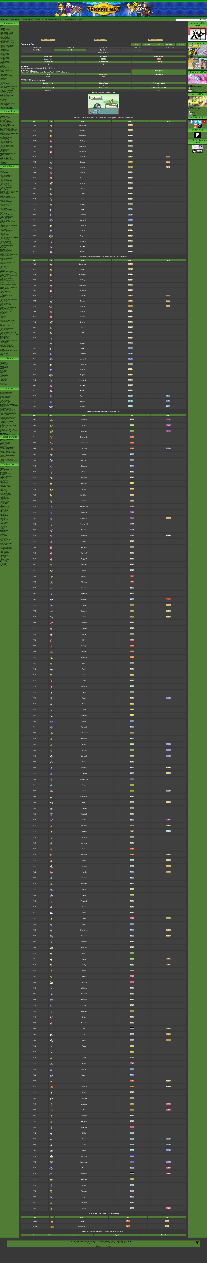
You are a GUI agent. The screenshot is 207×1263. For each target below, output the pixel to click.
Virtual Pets (3, 348)
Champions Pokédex (69, 19)
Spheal (82, 396)
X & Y (1, 224)
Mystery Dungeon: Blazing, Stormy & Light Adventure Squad (9, 276)
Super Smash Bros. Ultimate (7, 221)
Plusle (84, 1046)
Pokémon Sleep (4, 184)
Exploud (84, 999)
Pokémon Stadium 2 (5, 319)
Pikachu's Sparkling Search (7, 454)
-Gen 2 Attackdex (4, 52)
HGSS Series (3, 379)
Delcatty (84, 1023)
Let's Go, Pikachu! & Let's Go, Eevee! (8, 211)
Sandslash (82, 130)
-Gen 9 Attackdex (4, 61)
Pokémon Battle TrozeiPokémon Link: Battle (8, 228)
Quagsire (84, 773)
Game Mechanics (4, 74)
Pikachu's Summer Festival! (7, 447)
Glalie (84, 1133)
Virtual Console (4, 342)
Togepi (84, 692)
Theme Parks (3, 99)
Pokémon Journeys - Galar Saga (8, 129)
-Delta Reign (3, 478)
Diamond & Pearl (4, 269)
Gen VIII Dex (70, 47)
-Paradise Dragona (5, 550)
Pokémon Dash (4, 300)
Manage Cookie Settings (123, 1241)
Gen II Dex (103, 50)
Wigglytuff (82, 151)
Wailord (83, 1075)
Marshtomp (84, 930)
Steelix (84, 802)
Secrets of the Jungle (5, 432)
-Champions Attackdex (6, 62)
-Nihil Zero (3, 534)
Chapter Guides (4, 366)
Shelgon (84, 1156)
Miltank (82, 246)
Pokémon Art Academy (6, 230)
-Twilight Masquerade (5, 500)
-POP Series (3, 529)
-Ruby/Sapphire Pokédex (6, 32)
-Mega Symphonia (5, 539)
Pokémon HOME (4, 193)
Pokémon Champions (5, 175)
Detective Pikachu (5, 218)
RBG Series (3, 369)
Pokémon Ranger (4, 305)
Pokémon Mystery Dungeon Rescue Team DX (7, 198)
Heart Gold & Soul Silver (6, 271)
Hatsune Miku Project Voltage (8, 89)
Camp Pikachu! (4, 444)
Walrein (82, 406)
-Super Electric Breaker (6, 548)
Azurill (84, 1005)
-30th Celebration (4, 480)
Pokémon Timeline (5, 83)
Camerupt (84, 1086)
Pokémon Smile (4, 200)
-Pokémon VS (4, 560)
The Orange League (5, 119)
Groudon (84, 1202)
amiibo (2, 349)
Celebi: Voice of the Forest (7, 399)
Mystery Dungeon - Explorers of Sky (8, 282)
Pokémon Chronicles (5, 134)
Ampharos (84, 715)
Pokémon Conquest (5, 255)
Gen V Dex (170, 47)
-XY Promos (3, 527)
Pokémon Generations (6, 141)
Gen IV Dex (37, 50)
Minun (84, 1052)
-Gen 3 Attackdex (4, 53)
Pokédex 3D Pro (4, 261)
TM (158, 44)
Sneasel (84, 831)
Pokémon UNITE (4, 183)
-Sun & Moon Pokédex (6, 37)
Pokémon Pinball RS (5, 304)
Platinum (2, 270)
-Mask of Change (4, 554)
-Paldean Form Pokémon (6, 108)
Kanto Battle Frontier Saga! (7, 123)
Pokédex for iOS (4, 266)
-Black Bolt (3, 489)
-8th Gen (2, 81)
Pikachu (83, 483)
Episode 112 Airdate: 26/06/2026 (194, 109)
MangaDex (3, 362)
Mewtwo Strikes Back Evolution (8, 430)
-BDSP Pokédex (4, 41)
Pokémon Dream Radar (6, 250)
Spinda (84, 1092)
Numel (84, 1081)
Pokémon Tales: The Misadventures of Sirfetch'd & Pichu (8, 160)
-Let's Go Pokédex (5, 38)
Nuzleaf (83, 959)
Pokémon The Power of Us (7, 429)
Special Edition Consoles (6, 344)
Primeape (84, 582)
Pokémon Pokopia (5, 176)
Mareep (83, 704)
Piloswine (84, 866)
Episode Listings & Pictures (7, 113)
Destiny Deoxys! (4, 403)
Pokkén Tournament (5, 241)
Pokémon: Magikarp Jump (7, 215)
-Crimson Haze (4, 555)
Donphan (83, 236)
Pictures (192, 91)
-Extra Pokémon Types (6, 469)
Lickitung (82, 172)
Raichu (84, 489)
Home (12, 19)
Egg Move (181, 44)
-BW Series (3, 514)
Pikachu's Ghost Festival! (6, 448)
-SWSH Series (4, 510)
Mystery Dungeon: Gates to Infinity (9, 254)
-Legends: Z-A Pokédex (6, 46)
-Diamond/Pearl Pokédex (6, 33)
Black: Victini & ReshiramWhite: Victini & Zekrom (8, 414)
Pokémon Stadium (5, 333)
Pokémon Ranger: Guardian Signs (9, 273)
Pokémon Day (4, 94)
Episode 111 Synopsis (195, 87)
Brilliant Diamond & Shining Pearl (9, 191)
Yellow (2, 327)
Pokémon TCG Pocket (6, 187)
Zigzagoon (84, 941)
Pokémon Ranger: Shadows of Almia (8, 285)
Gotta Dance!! (4, 446)
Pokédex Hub (39, 19)
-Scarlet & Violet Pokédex (7, 45)
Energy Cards (3, 472)
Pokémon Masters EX (6, 182)
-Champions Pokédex (5, 48)
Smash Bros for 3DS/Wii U (7, 244)
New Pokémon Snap (5, 203)
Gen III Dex (70, 50)
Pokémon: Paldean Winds (7, 146)
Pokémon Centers (5, 85)
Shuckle (83, 825)
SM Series (3, 386)
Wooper (83, 767)
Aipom (84, 762)
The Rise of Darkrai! (5, 408)
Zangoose (84, 1098)
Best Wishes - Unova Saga (7, 125)
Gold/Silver (3, 316)
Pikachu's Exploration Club (7, 451)
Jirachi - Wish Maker (5, 401)
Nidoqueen (83, 518)
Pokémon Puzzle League (6, 328)
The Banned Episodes (6, 137)
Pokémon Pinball (4, 331)
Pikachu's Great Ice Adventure (8, 452)
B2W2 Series (3, 382)
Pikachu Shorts (9, 437)
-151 (1, 505)
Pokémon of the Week (6, 77)
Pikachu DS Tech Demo (6, 309)
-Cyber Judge (3, 558)
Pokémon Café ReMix (6, 180)
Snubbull (84, 808)
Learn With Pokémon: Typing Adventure (7, 263)
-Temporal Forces (4, 501)
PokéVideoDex (4, 152)
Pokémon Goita (4, 353)
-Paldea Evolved (4, 507)
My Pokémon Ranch (5, 290)
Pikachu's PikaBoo (5, 443)
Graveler (82, 162)
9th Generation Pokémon (6, 106)
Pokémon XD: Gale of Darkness (8, 299)
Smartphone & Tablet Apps (7, 346)
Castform (84, 1115)
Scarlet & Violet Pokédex (53, 19)
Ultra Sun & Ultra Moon (6, 209)
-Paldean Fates (4, 502)
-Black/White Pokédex (6, 34)
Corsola (83, 872)
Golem (82, 167)
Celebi (84, 918)
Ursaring (84, 843)
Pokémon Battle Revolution (7, 280)
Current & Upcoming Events (7, 103)
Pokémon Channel (5, 302)
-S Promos (3, 564)
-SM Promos (3, 526)
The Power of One (5, 395)
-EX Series (3, 517)
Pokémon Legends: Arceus (7, 192)
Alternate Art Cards (5, 473)
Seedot (84, 953)
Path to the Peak (4, 149)
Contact (24, 19)
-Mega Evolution (4, 488)
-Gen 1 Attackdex (4, 50)
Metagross (84, 1173)
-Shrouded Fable (4, 498)
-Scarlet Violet (4, 509)
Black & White (4, 247)
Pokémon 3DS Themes (6, 345)
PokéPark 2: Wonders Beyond (8, 257)
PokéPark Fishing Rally (6, 311)
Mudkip (84, 924)
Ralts (84, 970)
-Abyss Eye (3, 531)
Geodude (83, 157)
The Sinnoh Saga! (5, 124)
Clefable (84, 547)
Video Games (9, 166)
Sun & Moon (3, 208)
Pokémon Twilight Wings (6, 142)
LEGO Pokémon (4, 96)
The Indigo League (5, 117)
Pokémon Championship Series (8, 86)
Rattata (84, 472)
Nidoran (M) (84, 524)
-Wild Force (3, 556)
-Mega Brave (3, 538)
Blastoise (84, 466)
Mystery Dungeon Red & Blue (8, 307)
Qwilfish (84, 820)
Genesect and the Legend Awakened (7, 419)
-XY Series (3, 513)
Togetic (84, 698)
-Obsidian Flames (5, 506)
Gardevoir (84, 982)
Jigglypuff (82, 146)
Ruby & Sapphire (4, 294)
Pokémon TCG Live (5, 205)
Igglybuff (82, 204)
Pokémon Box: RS (5, 303)
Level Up (147, 44)
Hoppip (84, 744)
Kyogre (84, 1197)
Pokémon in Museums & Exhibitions (6, 91)
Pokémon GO (3, 179)
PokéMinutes (3, 150)
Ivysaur (84, 425)
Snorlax (82, 183)
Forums (17, 19)
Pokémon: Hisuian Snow (6, 145)
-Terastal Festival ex (5, 547)
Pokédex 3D (3, 259)
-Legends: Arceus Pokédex (7, 42)
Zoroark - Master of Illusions (7, 412)
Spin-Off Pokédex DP (5, 69)
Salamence (84, 1162)
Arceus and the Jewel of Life (7, 410)
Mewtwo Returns (4, 397)
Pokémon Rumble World (6, 236)
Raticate (84, 477)
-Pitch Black (3, 481)
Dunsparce (82, 225)
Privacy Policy (109, 1241)
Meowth (84, 564)
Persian (83, 570)
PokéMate (3, 313)
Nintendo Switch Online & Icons (8, 350)
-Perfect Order (4, 484)
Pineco (84, 785)
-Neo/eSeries (3, 518)
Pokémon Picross (4, 238)
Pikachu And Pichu (5, 442)
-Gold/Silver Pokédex (5, 31)
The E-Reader (4, 312)
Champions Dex (103, 52)
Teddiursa (84, 837)
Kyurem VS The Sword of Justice (9, 416)
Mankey (84, 576)
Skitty (84, 1017)
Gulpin (84, 1057)
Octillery (84, 883)
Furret (82, 193)
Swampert (84, 936)
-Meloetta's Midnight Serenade (8, 417)
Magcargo (84, 854)
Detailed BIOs (4, 365)
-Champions (3, 78)
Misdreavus (84, 779)
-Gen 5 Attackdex (4, 56)
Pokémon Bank (4, 226)
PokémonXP (3, 87)
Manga (9, 358)
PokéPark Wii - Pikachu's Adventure (6, 278)
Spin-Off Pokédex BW (6, 70)
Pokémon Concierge (5, 157)
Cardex (2, 71)
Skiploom (84, 750)
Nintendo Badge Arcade (6, 245)
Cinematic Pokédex (5, 73)
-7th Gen (2, 82)
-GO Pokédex (3, 44)
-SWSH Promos (4, 525)
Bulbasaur (84, 419)
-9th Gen (2, 79)
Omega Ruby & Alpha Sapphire (8, 225)
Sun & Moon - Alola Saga (6, 128)
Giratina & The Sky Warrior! (7, 409)
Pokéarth (80, 19)
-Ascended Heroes (5, 485)
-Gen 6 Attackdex (4, 57)
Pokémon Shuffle (4, 234)
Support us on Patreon (103, 1246)
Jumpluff (84, 756)
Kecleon (84, 1121)
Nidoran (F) (84, 506)
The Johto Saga (4, 120)
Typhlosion (84, 657)
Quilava (83, 651)
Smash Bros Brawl (5, 291)
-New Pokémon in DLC (6, 107)
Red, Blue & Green (5, 325)
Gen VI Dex (137, 47)
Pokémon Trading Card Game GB (9, 334)
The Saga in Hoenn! (5, 121)
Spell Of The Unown (5, 396)
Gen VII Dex (103, 47)
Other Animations (4, 154)
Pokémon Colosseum (5, 298)
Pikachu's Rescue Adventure (7, 440)
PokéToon (2, 148)
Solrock (84, 1110)
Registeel (84, 1191)
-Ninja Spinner (4, 532)
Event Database (4, 104)
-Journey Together (5, 493)
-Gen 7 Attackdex (4, 58)
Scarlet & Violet (4, 172)
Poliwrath (84, 599)
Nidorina (84, 512)
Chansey (82, 178)
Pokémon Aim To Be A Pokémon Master (8, 131)
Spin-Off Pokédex (4, 67)
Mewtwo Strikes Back (5, 393)
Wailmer (84, 1069)
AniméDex (3, 115)
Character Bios (4, 116)
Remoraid (84, 878)
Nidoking (84, 535)
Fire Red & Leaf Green (6, 295)
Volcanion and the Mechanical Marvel (8, 426)
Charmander (84, 437)
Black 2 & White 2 (5, 249)
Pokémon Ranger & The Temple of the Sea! (9, 406)
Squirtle (83, 454)
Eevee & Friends (4, 458)
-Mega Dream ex (4, 535)
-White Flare (3, 490)
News (1, 25)
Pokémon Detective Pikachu (7, 434)
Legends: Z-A (3, 174)
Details (136, 44)
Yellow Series (3, 370)
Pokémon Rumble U (5, 253)
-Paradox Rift (3, 503)
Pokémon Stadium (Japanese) (8, 332)
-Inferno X (2, 536)
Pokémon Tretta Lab (5, 251)
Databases (9, 23)
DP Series (2, 376)
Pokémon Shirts (4, 98)
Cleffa (84, 680)
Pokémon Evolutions (5, 144)
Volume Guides (4, 367)
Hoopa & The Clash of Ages (7, 424)
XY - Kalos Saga (4, 126)
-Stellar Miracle (4, 551)
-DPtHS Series (4, 515)
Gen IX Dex (37, 47)
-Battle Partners (4, 546)
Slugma (83, 849)
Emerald (2, 296)
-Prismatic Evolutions (5, 494)
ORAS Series (3, 384)
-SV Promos (3, 523)
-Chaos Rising (4, 482)
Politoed (84, 738)
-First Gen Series (4, 519)
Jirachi (84, 1208)
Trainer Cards (3, 471)
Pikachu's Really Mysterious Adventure (7, 456)
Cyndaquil (84, 646)
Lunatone (84, 1104)
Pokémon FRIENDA (5, 356)
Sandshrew (82, 125)
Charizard (84, 448)
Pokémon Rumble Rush (6, 216)
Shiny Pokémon (4, 138)
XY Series (2, 383)
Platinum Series (4, 378)
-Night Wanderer (4, 552)
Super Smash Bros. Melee (7, 323)
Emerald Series (4, 375)
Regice (84, 1185)
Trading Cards (9, 464)
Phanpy (82, 230)
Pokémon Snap (4, 329)
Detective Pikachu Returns (7, 186)
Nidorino (84, 530)
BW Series (3, 380)
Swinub (84, 860)
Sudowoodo (84, 733)
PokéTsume (3, 163)
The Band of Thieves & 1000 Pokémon (7, 232)
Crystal (2, 317)
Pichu (84, 675)
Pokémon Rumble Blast (6, 258)
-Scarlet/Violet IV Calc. (6, 75)
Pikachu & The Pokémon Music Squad (8, 461)
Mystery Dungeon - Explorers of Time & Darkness (8, 288)
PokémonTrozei (4, 308)
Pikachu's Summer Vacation (7, 439)
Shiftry (84, 965)
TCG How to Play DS (5, 265)
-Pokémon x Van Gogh (6, 92)
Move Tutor (169, 44)
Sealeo (82, 401)
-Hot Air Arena (4, 544)
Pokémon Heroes (4, 400)
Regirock (84, 1179)
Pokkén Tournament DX (6, 217)
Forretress (84, 791)
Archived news (4, 27)
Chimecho (84, 1127)
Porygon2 (82, 241)
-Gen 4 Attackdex (4, 54)
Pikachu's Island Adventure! (7, 450)
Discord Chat (3, 102)
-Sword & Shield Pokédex (7, 40)
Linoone (83, 947)
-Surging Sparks (4, 496)
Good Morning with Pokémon (7, 153)
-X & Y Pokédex (4, 36)
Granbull (84, 814)
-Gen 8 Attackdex (4, 60)
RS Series (3, 372)
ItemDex (2, 63)
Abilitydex (2, 66)
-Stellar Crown (4, 497)
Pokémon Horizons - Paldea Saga (9, 133)
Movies (9, 388)
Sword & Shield (4, 189)
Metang (84, 1168)
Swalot (84, 1063)
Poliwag (84, 588)
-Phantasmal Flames (5, 486)
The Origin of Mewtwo (6, 392)
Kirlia (84, 976)
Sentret (82, 188)
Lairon (84, 1034)
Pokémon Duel (4, 242)
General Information (5, 361)
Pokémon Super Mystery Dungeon (9, 237)
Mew (83, 640)
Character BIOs (4, 363)
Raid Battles (3, 474)
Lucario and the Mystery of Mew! (8, 404)
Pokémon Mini (4, 321)
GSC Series (3, 371)
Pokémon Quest (4, 220)
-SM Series (3, 511)
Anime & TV (9, 111)
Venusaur (84, 431)
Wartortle (84, 460)
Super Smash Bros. (5, 336)
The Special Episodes (6, 136)
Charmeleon (84, 443)
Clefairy (82, 141)
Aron (83, 1028)
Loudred (84, 994)
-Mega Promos (4, 522)
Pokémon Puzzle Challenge (7, 320)
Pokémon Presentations (6, 95)
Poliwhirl (84, 593)
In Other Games (4, 341)
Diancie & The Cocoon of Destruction (6, 422)
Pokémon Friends (5, 178)
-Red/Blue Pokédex (5, 29)
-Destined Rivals (4, 492)
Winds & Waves (4, 170)
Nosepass (84, 1011)
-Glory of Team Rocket (6, 543)
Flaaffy (84, 709)
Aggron (84, 1040)
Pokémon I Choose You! (6, 428)
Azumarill (83, 215)
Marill (82, 209)
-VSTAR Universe (4, 559)
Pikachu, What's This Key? (7, 459)
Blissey (82, 251)
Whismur (84, 988)
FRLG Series (3, 374)
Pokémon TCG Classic (6, 476)
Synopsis (191, 112)
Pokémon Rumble (5, 274)
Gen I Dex (136, 50)
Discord (30, 19)
